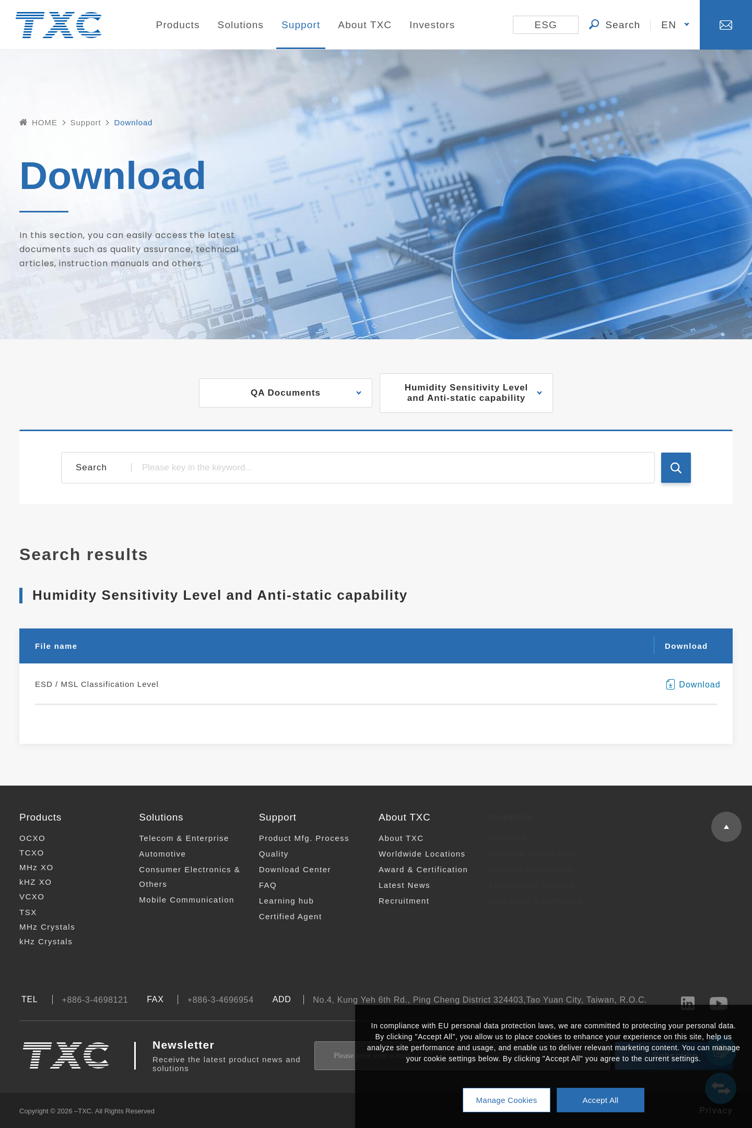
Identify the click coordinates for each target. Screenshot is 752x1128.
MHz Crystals (40, 926)
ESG (545, 24)
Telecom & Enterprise (176, 838)
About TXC (365, 24)
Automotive (154, 853)
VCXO (25, 896)
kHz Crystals (39, 941)
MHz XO (30, 867)
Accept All (600, 1100)
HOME (38, 122)
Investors (432, 24)
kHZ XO (29, 881)
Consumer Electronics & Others (181, 876)
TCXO (25, 852)
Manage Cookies (506, 1100)
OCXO (26, 838)
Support (301, 24)
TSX (21, 912)
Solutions (241, 24)
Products (178, 24)
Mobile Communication (179, 899)
